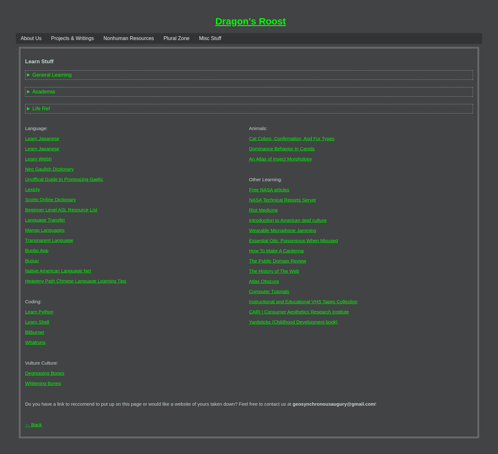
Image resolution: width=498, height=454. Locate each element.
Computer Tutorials (269, 291)
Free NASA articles (269, 189)
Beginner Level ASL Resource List (61, 209)
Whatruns (35, 342)
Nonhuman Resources (129, 38)
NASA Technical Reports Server (282, 200)
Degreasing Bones (44, 373)
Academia (43, 91)
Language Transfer (45, 220)
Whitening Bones (43, 383)
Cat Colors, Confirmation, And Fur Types (291, 138)
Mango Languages (44, 230)
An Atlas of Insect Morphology (280, 159)
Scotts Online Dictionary (50, 199)
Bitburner (34, 332)
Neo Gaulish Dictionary (49, 169)
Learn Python (39, 311)
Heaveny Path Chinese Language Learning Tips (75, 281)
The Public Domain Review (277, 261)
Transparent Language (49, 240)
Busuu (32, 260)
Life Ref (41, 108)
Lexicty (32, 189)
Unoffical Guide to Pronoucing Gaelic (64, 179)
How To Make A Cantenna (276, 250)
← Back (33, 424)
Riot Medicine (263, 210)
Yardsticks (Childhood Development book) (293, 322)
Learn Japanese (42, 138)
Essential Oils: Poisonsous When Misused (293, 240)
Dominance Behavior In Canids (282, 148)
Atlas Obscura (264, 281)
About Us (31, 38)
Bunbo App (36, 250)
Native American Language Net (58, 270)
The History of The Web (274, 271)
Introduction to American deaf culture (287, 220)
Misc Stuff (210, 38)
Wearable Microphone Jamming (282, 230)
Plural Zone (177, 38)
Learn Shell (37, 322)
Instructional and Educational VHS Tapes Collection (303, 301)
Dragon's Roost (250, 21)
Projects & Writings (72, 38)
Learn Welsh (38, 159)
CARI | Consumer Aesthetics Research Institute (299, 311)
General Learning (52, 75)
